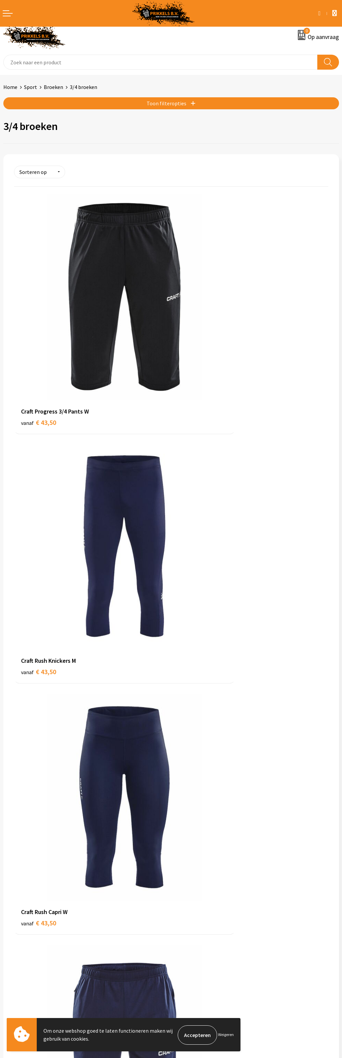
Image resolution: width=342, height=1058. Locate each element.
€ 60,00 (38, 732)
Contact (12, 904)
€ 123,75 (197, 732)
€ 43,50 (38, 358)
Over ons (184, 802)
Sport (30, 87)
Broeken (53, 87)
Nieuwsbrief (188, 812)
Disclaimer (186, 935)
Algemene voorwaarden (201, 904)
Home (10, 87)
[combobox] (160, 62)
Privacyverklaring (194, 925)
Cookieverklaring (193, 915)
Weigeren (226, 1034)
